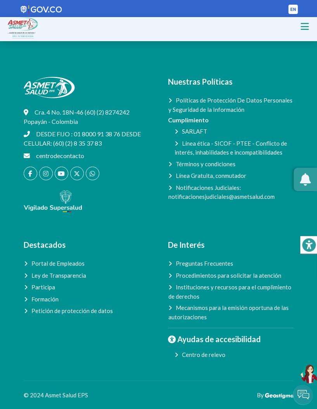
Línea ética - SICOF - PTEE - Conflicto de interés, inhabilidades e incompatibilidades (231, 148)
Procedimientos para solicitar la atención (228, 275)
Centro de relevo (203, 354)
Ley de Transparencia (58, 275)
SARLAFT (194, 131)
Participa (43, 287)
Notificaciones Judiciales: (221, 192)
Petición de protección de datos (72, 310)
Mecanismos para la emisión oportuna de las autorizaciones (228, 312)
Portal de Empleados (58, 263)
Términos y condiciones (206, 163)
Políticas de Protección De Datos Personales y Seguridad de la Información (230, 105)
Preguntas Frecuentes (204, 263)
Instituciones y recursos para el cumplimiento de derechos (229, 292)
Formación (45, 299)
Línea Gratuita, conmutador (211, 175)
